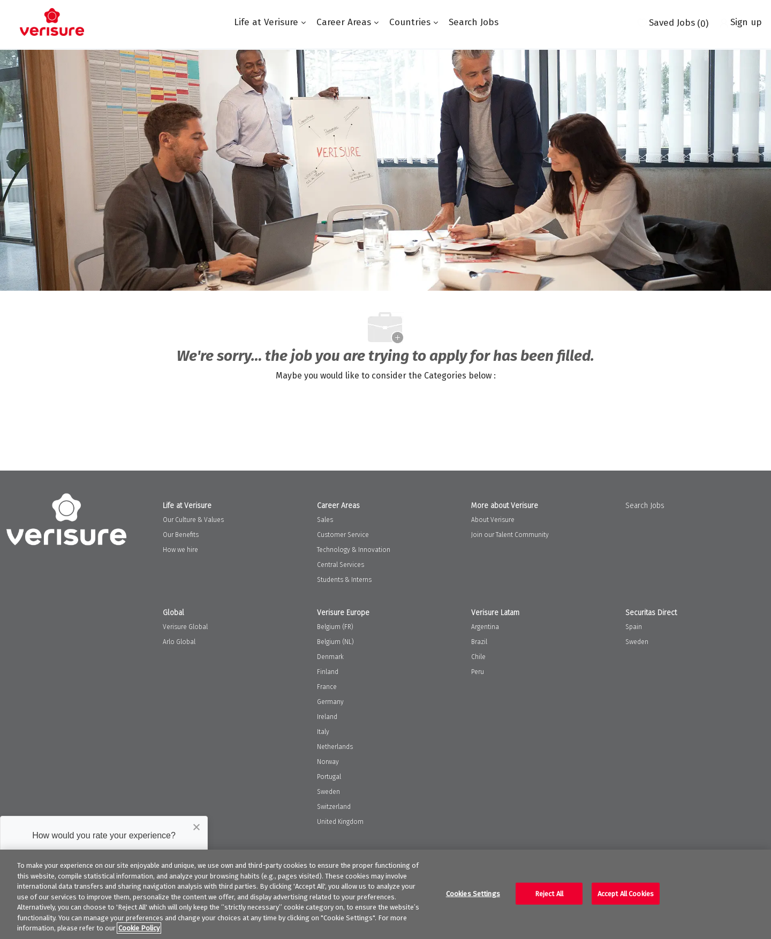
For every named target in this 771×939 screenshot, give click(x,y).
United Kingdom (340, 822)
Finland (327, 672)
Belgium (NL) (335, 642)
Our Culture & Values (193, 520)
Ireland (327, 717)
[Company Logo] (51, 22)
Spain (633, 627)
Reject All (549, 893)
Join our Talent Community (510, 535)
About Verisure (493, 520)
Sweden (328, 792)
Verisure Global (185, 627)
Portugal (329, 777)
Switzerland (334, 807)
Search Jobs (473, 22)
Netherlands (335, 747)
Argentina (485, 627)
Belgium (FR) (335, 627)
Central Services (340, 565)
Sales (325, 520)
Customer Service (343, 535)
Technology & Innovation (353, 550)
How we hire (180, 550)
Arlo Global (179, 642)
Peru (477, 672)
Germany (330, 702)
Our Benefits (181, 535)
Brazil (479, 642)
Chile (478, 657)
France (327, 687)
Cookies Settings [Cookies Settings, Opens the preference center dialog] (473, 893)
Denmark (330, 657)
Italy (323, 732)
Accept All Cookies (626, 893)
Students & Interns (344, 580)
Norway (328, 762)
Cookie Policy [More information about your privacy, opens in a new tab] (139, 928)
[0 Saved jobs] (673, 22)
